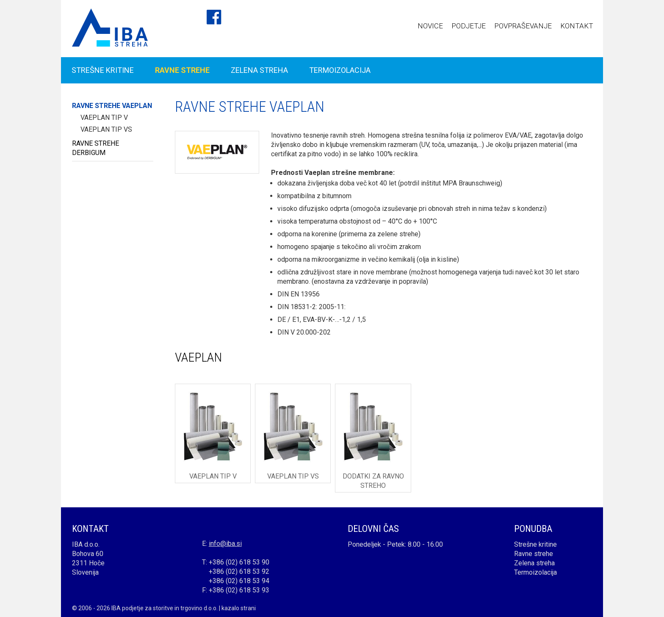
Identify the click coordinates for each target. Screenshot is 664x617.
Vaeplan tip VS (106, 129)
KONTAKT (576, 26)
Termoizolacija (535, 572)
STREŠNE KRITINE (103, 70)
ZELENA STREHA (259, 70)
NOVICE (430, 26)
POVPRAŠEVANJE (523, 26)
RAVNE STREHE (182, 70)
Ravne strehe (533, 554)
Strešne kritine (535, 544)
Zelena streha (534, 563)
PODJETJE (468, 26)
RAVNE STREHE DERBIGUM (95, 148)
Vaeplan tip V (104, 117)
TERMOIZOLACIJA (340, 70)
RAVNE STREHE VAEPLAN (112, 106)
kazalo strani (238, 608)
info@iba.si (225, 544)
